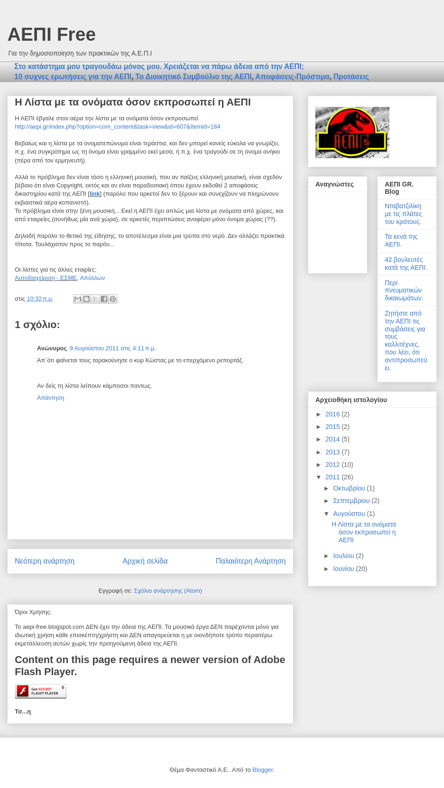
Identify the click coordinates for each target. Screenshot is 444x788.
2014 (334, 439)
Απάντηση (50, 397)
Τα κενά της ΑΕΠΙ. (401, 240)
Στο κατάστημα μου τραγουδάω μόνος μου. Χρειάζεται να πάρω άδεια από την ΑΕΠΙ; (159, 66)
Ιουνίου (344, 568)
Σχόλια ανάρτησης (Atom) (168, 590)
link (95, 193)
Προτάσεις (351, 77)
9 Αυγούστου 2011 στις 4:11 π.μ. (113, 348)
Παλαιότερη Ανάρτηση (251, 561)
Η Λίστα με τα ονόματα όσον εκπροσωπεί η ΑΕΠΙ (364, 532)
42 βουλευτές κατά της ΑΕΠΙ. (406, 263)
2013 (334, 452)
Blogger (263, 769)
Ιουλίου (344, 555)
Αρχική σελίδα (145, 561)
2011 (334, 477)
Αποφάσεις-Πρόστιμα (292, 77)
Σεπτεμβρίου (352, 500)
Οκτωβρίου (350, 488)
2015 (334, 426)
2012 (334, 464)
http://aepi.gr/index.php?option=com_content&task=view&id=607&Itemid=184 (117, 126)
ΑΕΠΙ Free (51, 34)
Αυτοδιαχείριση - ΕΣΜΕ (46, 277)
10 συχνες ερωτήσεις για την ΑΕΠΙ (72, 77)
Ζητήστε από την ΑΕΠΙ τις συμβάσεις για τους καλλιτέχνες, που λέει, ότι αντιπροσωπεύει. (406, 341)
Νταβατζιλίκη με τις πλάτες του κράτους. (403, 213)
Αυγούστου (350, 513)
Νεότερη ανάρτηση (44, 561)
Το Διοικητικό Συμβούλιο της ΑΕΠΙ (194, 77)
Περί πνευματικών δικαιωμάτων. (404, 290)
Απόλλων (92, 277)
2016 (334, 414)
